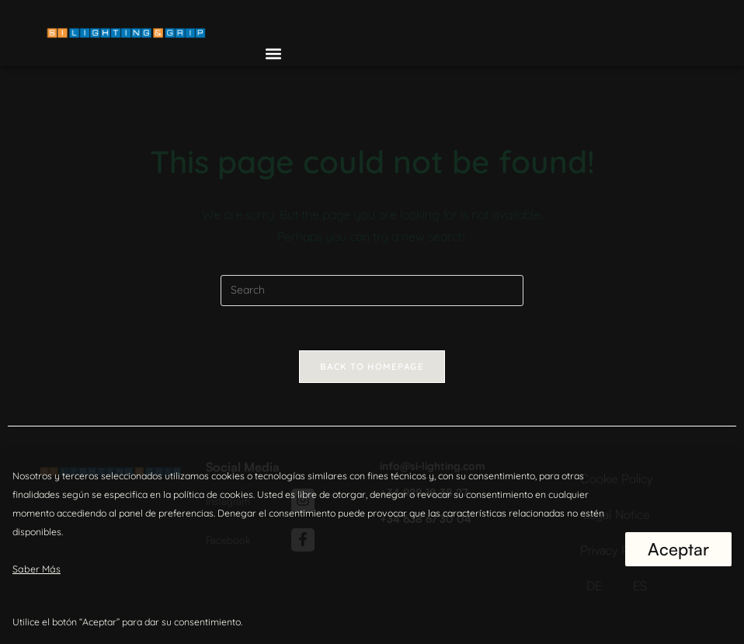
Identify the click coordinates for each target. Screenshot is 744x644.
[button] (274, 53)
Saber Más (35, 569)
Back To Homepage (371, 368)
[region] (372, 544)
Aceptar (678, 548)
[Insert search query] (372, 290)
